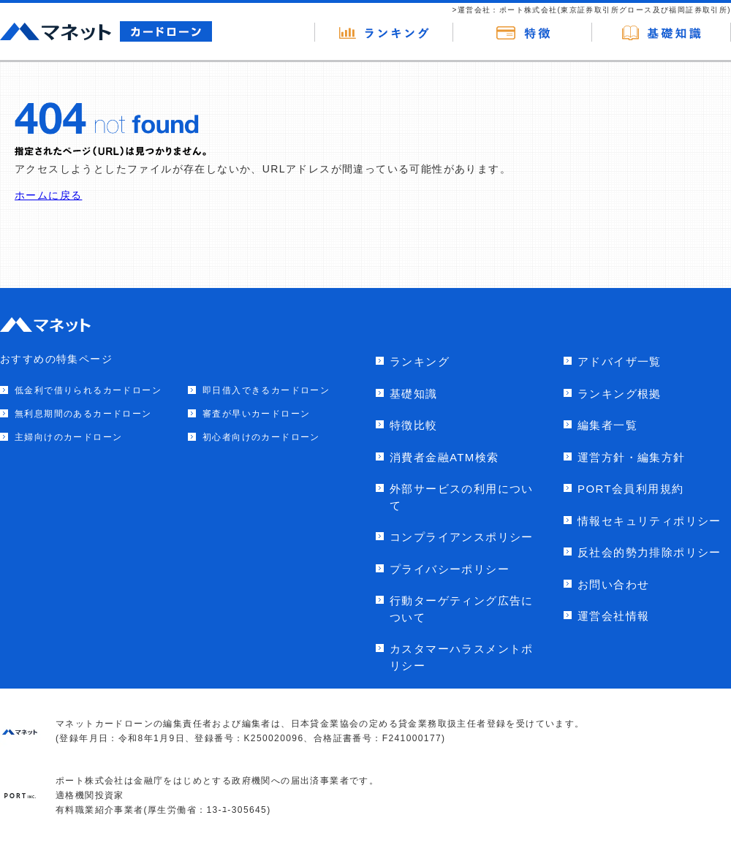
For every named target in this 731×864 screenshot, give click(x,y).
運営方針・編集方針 (631, 457)
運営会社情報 (613, 616)
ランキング (420, 361)
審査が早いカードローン (256, 414)
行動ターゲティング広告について (462, 609)
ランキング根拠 (619, 393)
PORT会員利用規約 (630, 488)
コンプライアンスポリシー (462, 537)
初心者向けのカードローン (261, 437)
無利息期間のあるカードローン (83, 414)
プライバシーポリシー (450, 569)
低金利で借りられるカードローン (88, 390)
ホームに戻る (48, 195)
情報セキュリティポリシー (649, 521)
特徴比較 (414, 425)
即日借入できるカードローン (266, 390)
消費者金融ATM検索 (444, 457)
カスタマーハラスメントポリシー (462, 657)
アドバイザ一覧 (619, 361)
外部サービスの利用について (462, 497)
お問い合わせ (613, 584)
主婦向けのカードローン (68, 437)
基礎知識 (414, 393)
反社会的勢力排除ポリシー (649, 552)
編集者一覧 (607, 425)
